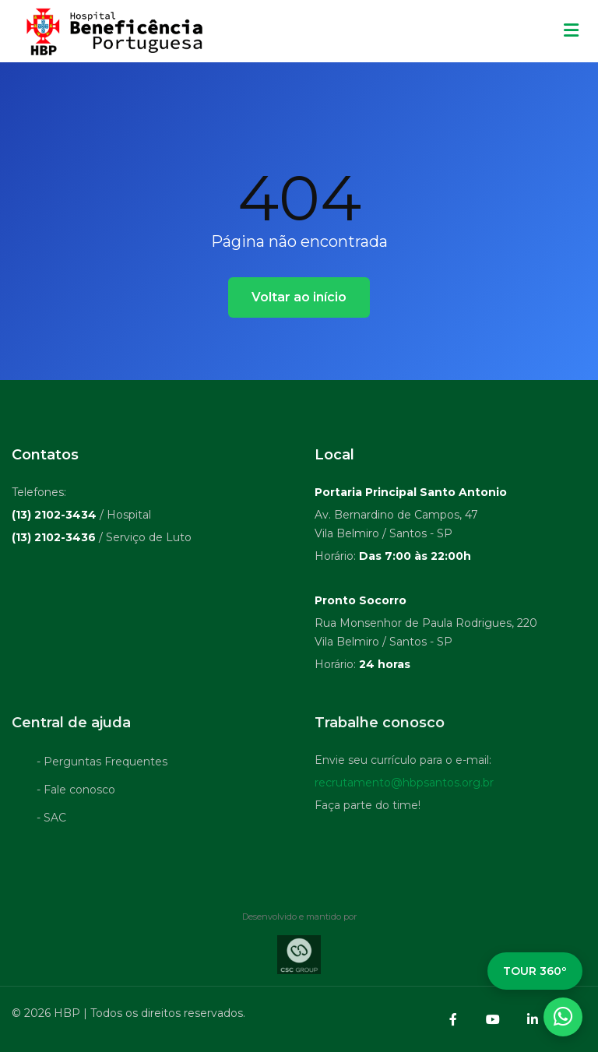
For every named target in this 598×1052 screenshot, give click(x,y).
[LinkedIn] (533, 1019)
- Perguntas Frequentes (102, 765)
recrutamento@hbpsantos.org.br (404, 786)
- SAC (51, 822)
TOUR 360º (535, 971)
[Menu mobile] (571, 31)
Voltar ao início (299, 297)
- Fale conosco (76, 793)
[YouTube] (493, 1019)
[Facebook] (453, 1019)
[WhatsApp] (562, 1016)
